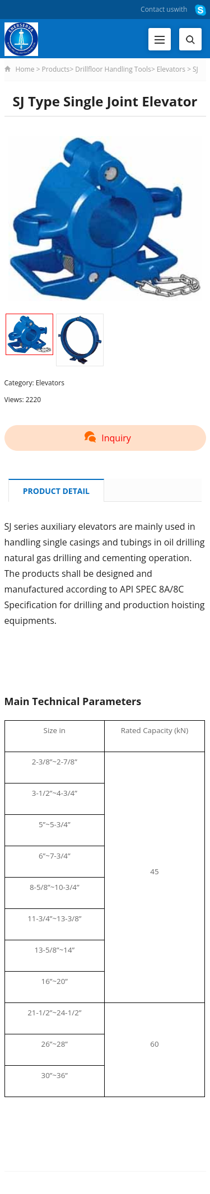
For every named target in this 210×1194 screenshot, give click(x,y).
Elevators (171, 69)
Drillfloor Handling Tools (113, 69)
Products (56, 69)
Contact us (157, 9)
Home (25, 69)
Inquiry (104, 438)
